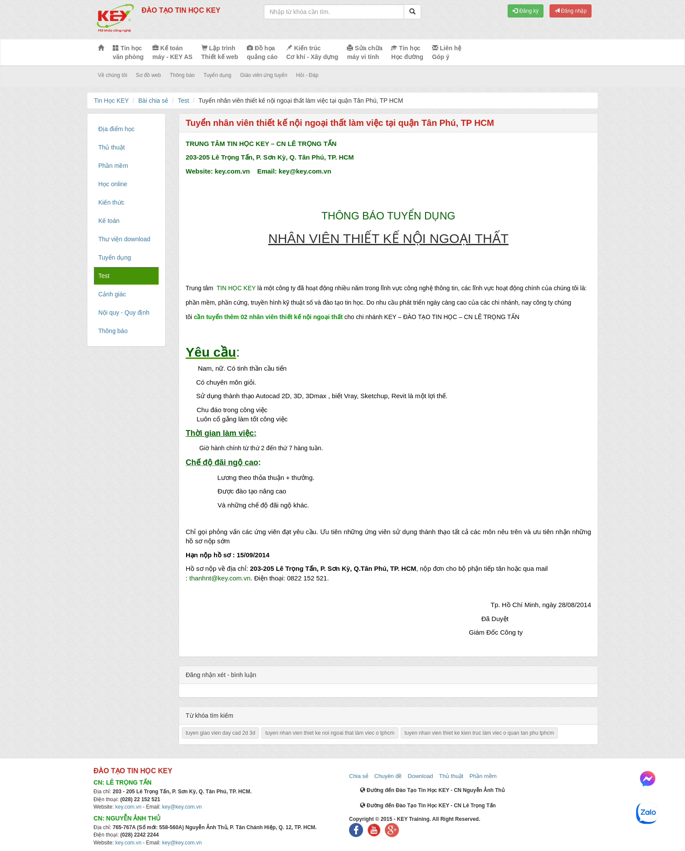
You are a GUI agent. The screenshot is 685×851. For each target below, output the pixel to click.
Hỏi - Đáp (307, 75)
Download (420, 776)
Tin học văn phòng (128, 52)
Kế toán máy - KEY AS (172, 52)
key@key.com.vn (182, 807)
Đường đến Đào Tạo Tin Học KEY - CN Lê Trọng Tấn (428, 805)
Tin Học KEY (111, 100)
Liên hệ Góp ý (446, 52)
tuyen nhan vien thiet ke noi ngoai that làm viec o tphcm (329, 733)
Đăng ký (525, 11)
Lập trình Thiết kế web (219, 52)
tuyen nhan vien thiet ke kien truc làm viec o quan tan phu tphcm (479, 733)
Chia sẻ (358, 776)
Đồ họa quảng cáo (262, 52)
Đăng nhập (570, 11)
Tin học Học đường (407, 52)
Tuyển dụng (218, 75)
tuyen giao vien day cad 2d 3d (220, 733)
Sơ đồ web (148, 75)
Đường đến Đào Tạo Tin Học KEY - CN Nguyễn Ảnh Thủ (432, 790)
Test (183, 100)
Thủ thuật (451, 776)
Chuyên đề (388, 776)
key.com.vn (128, 807)
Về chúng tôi (112, 75)
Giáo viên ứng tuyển (263, 75)
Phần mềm (482, 776)
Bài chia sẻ (153, 100)
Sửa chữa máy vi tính (364, 52)
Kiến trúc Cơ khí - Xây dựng (312, 52)
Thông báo (182, 75)
